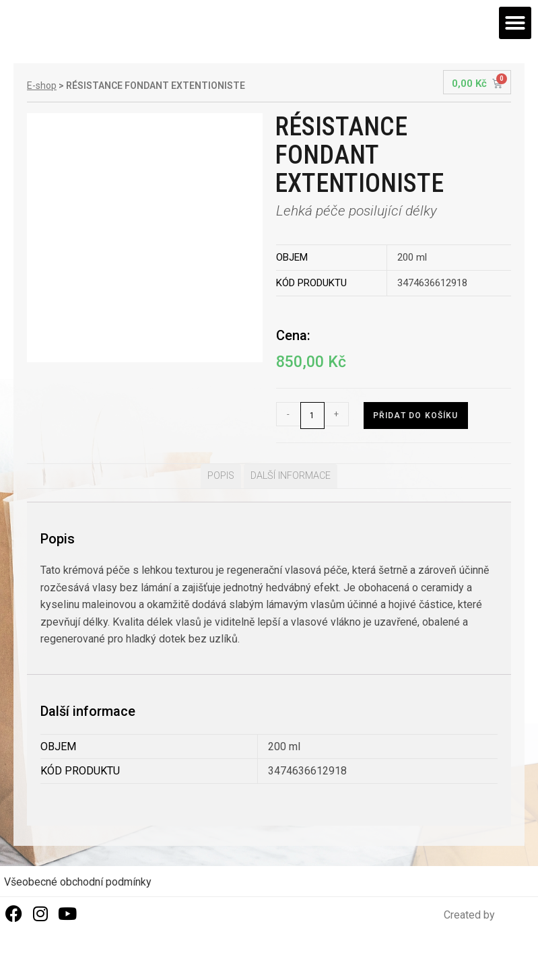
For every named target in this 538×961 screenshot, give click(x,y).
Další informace (290, 476)
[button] (515, 23)
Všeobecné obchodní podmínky (78, 881)
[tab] (221, 476)
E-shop (42, 85)
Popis (220, 476)
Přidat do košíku (416, 415)
